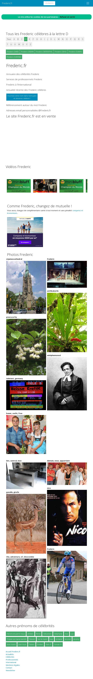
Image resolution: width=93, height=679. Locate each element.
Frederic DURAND (14, 57)
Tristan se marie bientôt (16, 639)
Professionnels (12, 659)
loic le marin (42, 639)
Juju (51, 639)
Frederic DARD (13, 51)
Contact (9, 667)
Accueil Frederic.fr (13, 651)
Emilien (40, 644)
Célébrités (49, 3)
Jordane (59, 639)
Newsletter (10, 670)
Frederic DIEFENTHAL (44, 51)
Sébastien (47, 634)
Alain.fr (48, 644)
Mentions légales (13, 665)
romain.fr (58, 644)
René (38, 634)
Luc (72, 634)
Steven (32, 639)
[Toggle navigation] (88, 3)
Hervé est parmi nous (16, 634)
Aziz (66, 634)
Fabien (31, 644)
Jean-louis (22, 644)
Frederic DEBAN (27, 51)
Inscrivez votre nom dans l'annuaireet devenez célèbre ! (22, 97)
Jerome (68, 639)
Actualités (10, 654)
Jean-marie (11, 644)
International (11, 662)
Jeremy (76, 639)
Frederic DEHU (61, 51)
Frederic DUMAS (75, 51)
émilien (30, 634)
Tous (9, 39)
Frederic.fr (7, 3)
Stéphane (58, 634)
